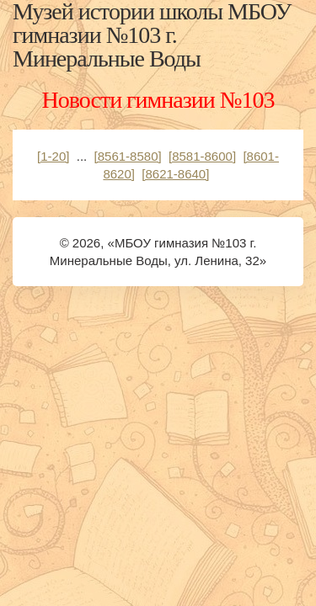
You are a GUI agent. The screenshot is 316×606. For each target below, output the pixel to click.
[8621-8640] (175, 174)
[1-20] (53, 156)
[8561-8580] (128, 156)
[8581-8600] (202, 156)
